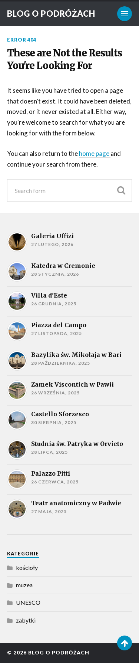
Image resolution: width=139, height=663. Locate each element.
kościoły (27, 567)
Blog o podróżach (51, 14)
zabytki (26, 620)
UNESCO (28, 602)
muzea (24, 584)
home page (94, 153)
